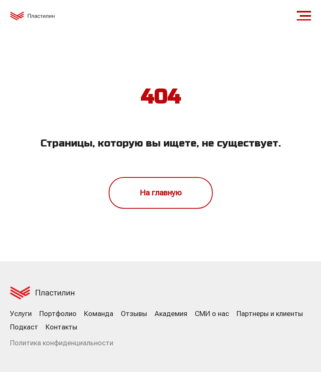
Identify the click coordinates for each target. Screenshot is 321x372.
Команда (98, 313)
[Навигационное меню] (304, 16)
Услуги (21, 313)
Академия (171, 313)
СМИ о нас (212, 313)
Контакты (61, 327)
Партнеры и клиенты (270, 313)
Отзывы (134, 313)
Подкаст (24, 327)
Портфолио (57, 313)
